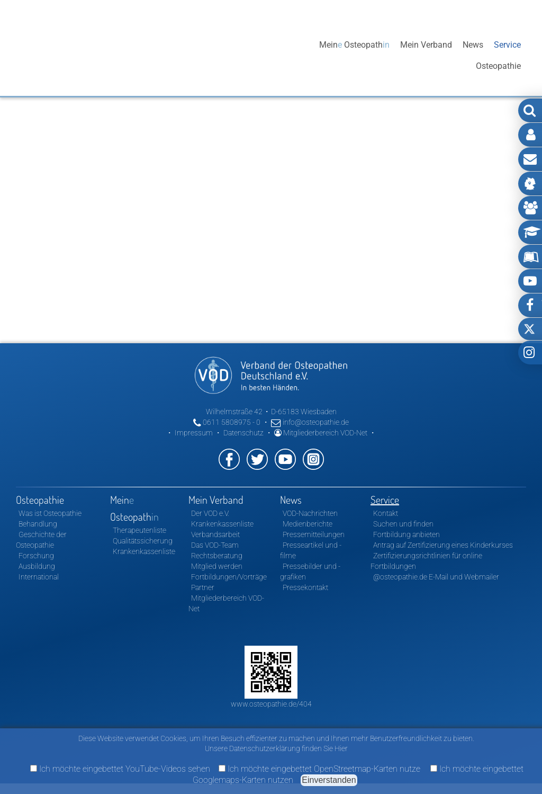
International (39, 577)
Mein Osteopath (354, 55)
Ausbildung (37, 566)
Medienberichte (307, 524)
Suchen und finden (403, 524)
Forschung (36, 555)
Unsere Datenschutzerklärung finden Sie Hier (276, 748)
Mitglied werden (216, 566)
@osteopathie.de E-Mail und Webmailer (436, 577)
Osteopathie (286, 55)
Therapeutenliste (139, 530)
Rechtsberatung (216, 555)
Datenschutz (243, 433)
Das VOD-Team (215, 545)
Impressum (194, 433)
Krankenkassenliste (144, 551)
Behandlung (38, 524)
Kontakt (385, 513)
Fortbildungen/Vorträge (229, 577)
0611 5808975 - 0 (226, 422)
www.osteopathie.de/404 (271, 704)
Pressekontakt (305, 587)
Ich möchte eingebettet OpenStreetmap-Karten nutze (319, 769)
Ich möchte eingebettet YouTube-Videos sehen (120, 769)
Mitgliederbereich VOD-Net (320, 433)
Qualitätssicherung (143, 541)
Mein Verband (426, 55)
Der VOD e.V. (210, 513)
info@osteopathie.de (310, 422)
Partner (202, 587)
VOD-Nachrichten (310, 513)
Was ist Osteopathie (50, 513)
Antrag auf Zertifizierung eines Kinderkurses (443, 545)
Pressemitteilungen (314, 534)
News (473, 55)
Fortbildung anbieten (406, 534)
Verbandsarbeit (215, 534)
